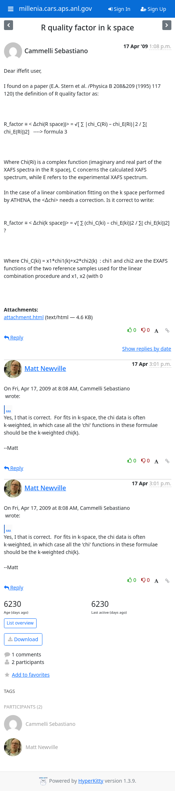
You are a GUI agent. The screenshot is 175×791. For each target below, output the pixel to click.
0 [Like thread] (132, 329)
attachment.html (24, 317)
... (8, 409)
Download (23, 639)
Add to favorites (27, 674)
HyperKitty (90, 780)
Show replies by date (146, 348)
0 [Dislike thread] (145, 329)
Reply (14, 337)
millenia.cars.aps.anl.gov (55, 8)
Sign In (119, 8)
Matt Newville (45, 368)
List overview (20, 623)
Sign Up (153, 8)
